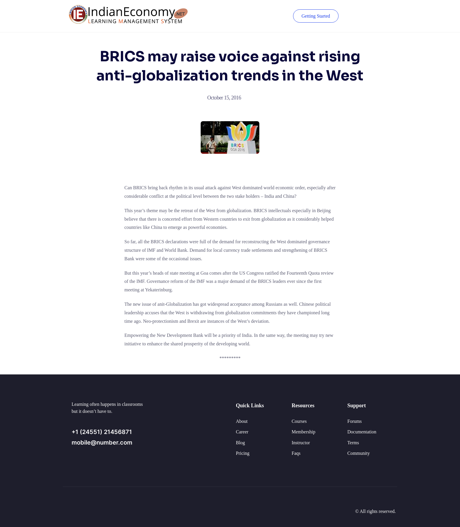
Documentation (361, 431)
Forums (354, 421)
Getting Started (316, 15)
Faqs (296, 453)
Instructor (301, 442)
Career (242, 431)
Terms (353, 442)
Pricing (242, 453)
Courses (299, 421)
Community (358, 453)
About (242, 421)
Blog (240, 442)
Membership (303, 431)
